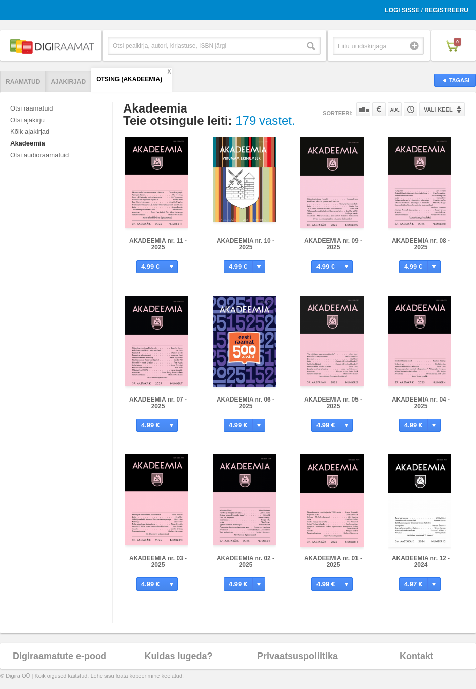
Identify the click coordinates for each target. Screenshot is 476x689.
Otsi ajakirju (27, 120)
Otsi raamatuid (31, 108)
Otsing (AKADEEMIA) (129, 79)
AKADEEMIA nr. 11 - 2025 (158, 244)
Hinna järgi (379, 109)
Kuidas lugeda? (178, 656)
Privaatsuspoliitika (297, 656)
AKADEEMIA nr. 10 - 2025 (245, 244)
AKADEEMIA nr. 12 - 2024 (421, 561)
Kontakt (416, 656)
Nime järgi (395, 109)
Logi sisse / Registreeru (426, 10)
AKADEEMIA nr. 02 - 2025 (245, 561)
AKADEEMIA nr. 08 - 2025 (421, 244)
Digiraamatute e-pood (59, 656)
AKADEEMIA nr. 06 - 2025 (245, 403)
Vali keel (438, 109)
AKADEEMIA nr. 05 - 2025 (333, 403)
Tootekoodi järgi (410, 109)
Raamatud (23, 81)
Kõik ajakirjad (29, 131)
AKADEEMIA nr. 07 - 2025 (158, 403)
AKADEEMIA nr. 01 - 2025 (333, 561)
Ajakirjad (68, 81)
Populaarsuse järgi (363, 109)
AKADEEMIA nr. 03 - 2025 (158, 561)
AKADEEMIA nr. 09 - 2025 (333, 244)
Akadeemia (27, 143)
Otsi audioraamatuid (39, 155)
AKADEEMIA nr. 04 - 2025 (421, 403)
